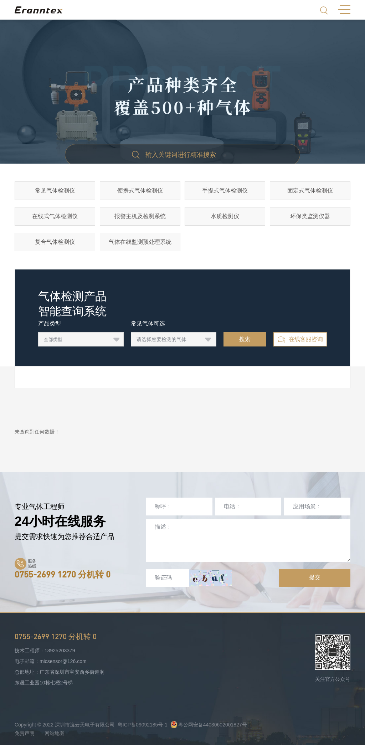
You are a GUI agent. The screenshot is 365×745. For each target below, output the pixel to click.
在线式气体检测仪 (55, 216)
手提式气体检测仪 (225, 190)
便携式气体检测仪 (140, 190)
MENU (344, 9)
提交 (314, 577)
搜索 (245, 339)
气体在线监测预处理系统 (140, 242)
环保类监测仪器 (310, 216)
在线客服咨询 (300, 339)
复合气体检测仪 (55, 242)
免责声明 (25, 733)
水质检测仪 (225, 216)
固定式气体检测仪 (310, 190)
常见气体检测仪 (55, 190)
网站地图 (55, 733)
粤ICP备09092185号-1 (143, 725)
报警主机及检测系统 (140, 216)
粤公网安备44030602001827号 (208, 725)
